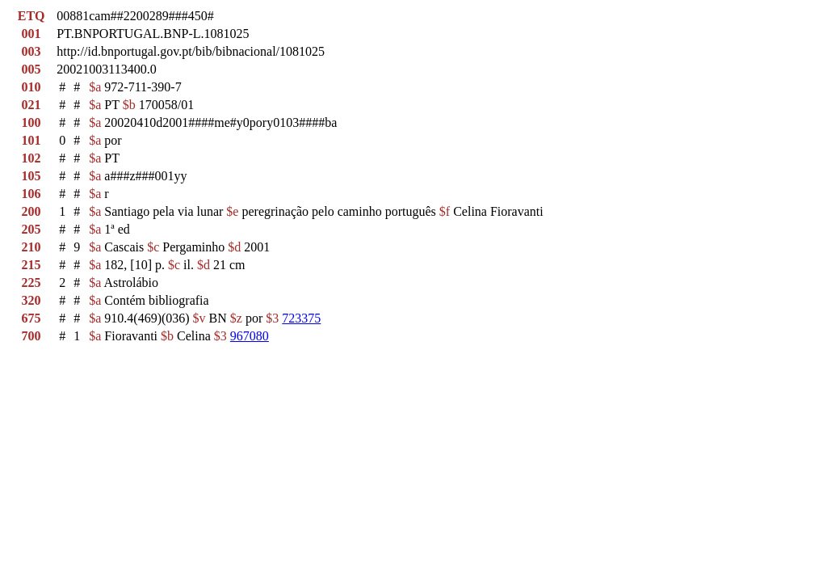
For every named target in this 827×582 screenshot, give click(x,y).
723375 (301, 318)
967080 (249, 336)
